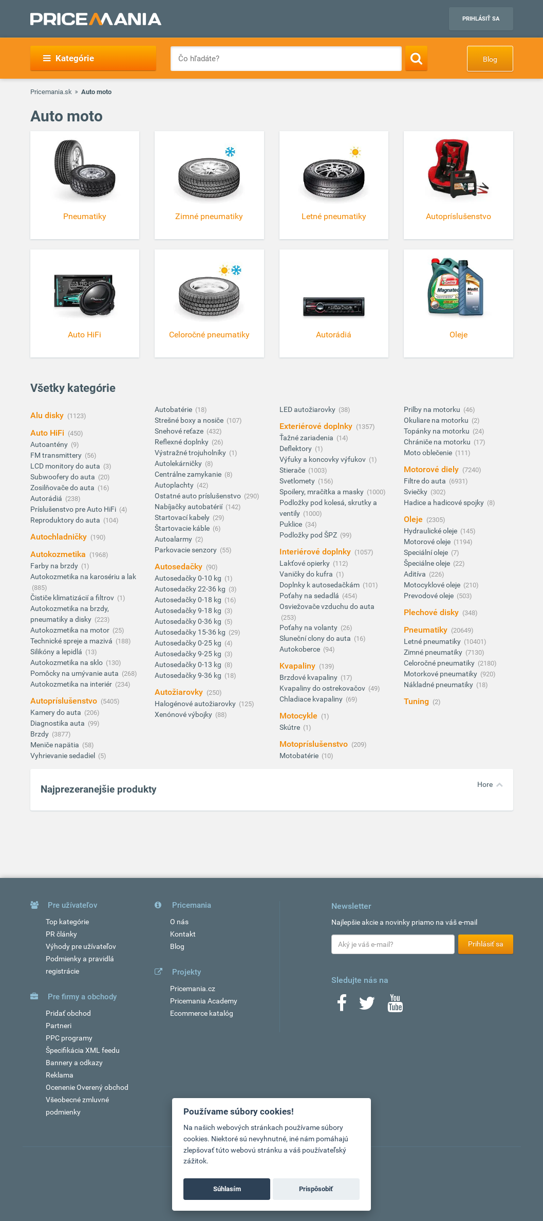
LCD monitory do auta (66, 466)
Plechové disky (432, 612)
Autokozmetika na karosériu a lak (83, 576)
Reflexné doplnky (182, 442)
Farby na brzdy (55, 566)
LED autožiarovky (308, 409)
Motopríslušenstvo (314, 744)
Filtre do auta (425, 481)
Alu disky (48, 415)
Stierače (293, 470)
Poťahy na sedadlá (310, 595)
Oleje (414, 519)
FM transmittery (56, 455)
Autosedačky (179, 566)
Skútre (290, 727)
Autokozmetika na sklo (67, 662)
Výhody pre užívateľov (81, 946)
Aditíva (415, 574)
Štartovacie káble (183, 528)
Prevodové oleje (429, 595)
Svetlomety (297, 481)
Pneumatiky (427, 630)
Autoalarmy (174, 539)
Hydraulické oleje (431, 531)
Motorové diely (432, 469)
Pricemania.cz (192, 988)
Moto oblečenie (429, 452)
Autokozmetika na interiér (72, 684)
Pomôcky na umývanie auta (75, 673)
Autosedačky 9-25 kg (189, 654)
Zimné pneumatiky (434, 652)
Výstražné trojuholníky (191, 452)
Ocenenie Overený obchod (87, 1087)
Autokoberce (300, 649)
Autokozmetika (59, 554)
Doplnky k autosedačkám (320, 585)
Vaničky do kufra (306, 574)
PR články (61, 934)
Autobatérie (174, 409)
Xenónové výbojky (184, 714)
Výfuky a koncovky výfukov (323, 459)
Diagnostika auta (58, 723)
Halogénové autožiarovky (196, 703)
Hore (485, 784)
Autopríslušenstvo (64, 701)
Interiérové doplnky (316, 551)
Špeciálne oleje (428, 563)
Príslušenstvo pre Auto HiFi (74, 509)
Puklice (291, 524)
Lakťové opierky (305, 563)
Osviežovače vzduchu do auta (327, 606)
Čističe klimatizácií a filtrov (73, 598)
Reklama (59, 1075)
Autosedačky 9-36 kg (189, 675)
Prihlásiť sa (480, 18)
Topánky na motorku (437, 431)
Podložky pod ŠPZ (309, 535)
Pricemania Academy (203, 1001)
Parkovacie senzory (186, 550)
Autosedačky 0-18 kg (189, 600)
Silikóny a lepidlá (57, 652)
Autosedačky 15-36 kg (191, 632)
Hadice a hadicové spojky (444, 502)
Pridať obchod (68, 1013)
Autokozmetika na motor (70, 630)
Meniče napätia (55, 745)
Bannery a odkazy (74, 1062)
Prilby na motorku (433, 409)
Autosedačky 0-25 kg (189, 643)
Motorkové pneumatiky (441, 674)
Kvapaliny (298, 666)
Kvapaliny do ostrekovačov (323, 688)
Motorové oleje (428, 541)
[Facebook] (341, 1006)
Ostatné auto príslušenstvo (198, 496)
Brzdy (40, 734)
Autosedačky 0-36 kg (189, 621)
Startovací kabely (183, 517)
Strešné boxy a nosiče (190, 420)
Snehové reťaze (180, 431)
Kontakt (183, 934)
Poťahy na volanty (309, 627)
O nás (179, 922)
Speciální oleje (427, 552)
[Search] (416, 58)
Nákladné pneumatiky (439, 684)
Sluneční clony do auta (315, 638)
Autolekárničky (179, 463)
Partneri (58, 1025)
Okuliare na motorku (437, 420)
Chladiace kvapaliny (311, 699)
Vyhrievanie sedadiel (63, 755)
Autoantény (49, 444)
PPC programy (69, 1038)
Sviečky (416, 492)
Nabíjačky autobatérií (189, 506)
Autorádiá (47, 498)
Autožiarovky (180, 692)
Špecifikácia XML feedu (83, 1050)
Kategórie (68, 58)
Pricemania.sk (51, 92)
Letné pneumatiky (433, 641)
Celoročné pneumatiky (440, 663)
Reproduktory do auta (66, 520)
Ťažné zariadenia (307, 438)
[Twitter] (367, 1006)
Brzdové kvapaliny (309, 677)
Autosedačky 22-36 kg (191, 589)
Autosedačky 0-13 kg (189, 664)
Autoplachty (175, 485)
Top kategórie (67, 922)
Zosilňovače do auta (63, 487)
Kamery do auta (56, 712)
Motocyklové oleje (433, 585)
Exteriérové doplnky (316, 426)
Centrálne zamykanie (189, 474)
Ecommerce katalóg (201, 1013)
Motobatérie (299, 755)
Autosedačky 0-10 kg (189, 578)
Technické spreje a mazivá (72, 641)
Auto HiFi (48, 433)
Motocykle (299, 716)
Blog (490, 59)
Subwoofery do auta (63, 477)
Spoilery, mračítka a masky (322, 492)
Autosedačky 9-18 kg (189, 610)
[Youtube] (395, 1006)
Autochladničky (59, 537)
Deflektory (296, 448)
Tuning (417, 701)
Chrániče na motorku (438, 442)
